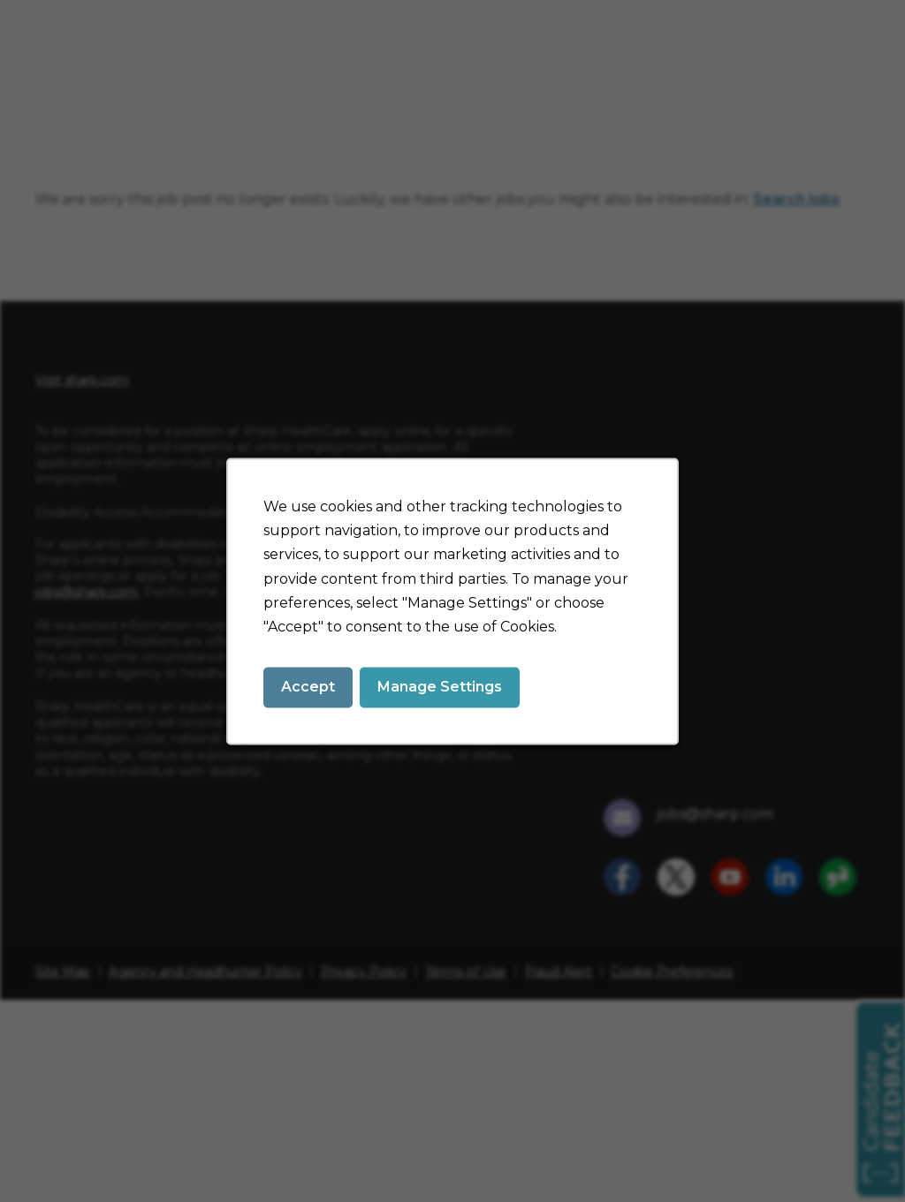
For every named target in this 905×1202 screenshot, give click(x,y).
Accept (308, 686)
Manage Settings (439, 686)
